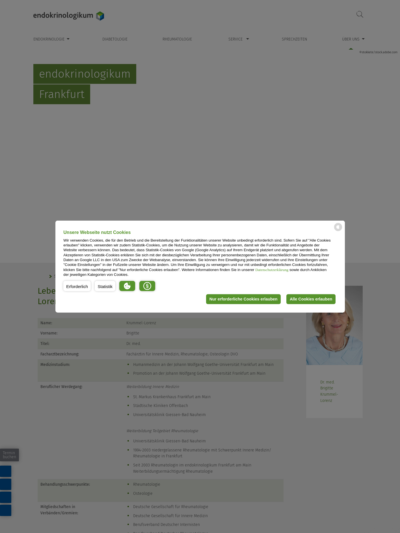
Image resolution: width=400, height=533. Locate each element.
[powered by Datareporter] (338, 230)
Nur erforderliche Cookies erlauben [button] (243, 299)
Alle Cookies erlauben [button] (311, 299)
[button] (77, 286)
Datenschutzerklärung (271, 269)
